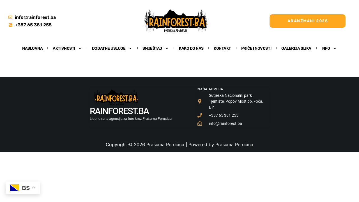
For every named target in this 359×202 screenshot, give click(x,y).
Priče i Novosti (256, 48)
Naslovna (32, 48)
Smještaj (155, 48)
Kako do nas (191, 48)
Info (329, 48)
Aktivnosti (67, 48)
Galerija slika (296, 48)
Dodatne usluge (112, 48)
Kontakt (222, 48)
